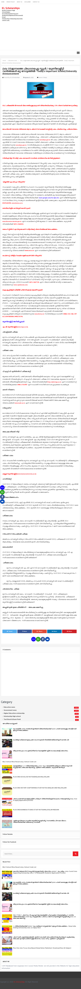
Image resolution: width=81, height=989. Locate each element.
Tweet (9, 631)
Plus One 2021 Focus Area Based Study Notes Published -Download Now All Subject (42, 948)
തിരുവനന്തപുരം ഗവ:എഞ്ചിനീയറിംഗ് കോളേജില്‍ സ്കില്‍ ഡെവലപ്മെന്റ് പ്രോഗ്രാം (40, 751)
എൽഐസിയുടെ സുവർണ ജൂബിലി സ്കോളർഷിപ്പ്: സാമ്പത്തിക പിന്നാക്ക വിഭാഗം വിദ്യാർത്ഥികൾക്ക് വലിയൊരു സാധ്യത (39, 821)
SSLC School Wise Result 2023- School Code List (19, 762)
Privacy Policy (11, 2)
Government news (10, 710)
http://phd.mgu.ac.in (54, 382)
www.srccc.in (29, 250)
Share (24, 631)
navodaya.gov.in (44, 140)
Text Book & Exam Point (12, 719)
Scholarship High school (12, 716)
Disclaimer (28, 2)
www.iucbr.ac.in (20, 403)
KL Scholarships (11, 8)
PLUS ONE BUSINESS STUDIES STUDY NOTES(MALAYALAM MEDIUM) (36, 810)
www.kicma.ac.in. (17, 203)
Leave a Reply (43, 77)
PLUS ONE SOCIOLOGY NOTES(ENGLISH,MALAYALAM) (31, 777)
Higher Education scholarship (14, 713)
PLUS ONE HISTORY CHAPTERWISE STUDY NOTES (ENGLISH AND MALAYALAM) (40, 788)
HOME (2, 2)
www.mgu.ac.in (22, 327)
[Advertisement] (45, 35)
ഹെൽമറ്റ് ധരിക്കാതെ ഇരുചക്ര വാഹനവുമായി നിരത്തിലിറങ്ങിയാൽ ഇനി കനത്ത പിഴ (41, 740)
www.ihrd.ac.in (39, 314)
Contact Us (36, 2)
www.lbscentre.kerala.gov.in (11, 221)
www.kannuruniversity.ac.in (26, 474)
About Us (19, 2)
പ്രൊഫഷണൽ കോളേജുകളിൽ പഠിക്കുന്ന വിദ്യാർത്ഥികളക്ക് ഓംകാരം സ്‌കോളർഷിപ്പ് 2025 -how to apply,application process (45, 799)
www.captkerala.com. (21, 285)
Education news (9, 707)
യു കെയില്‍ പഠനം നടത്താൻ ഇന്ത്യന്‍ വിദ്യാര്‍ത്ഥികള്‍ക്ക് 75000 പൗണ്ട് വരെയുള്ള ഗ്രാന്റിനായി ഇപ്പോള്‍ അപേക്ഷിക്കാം (44, 729)
